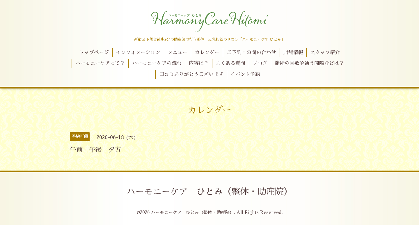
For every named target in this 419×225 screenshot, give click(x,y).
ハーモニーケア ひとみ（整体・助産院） (209, 191)
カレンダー (207, 52)
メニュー (177, 52)
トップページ (94, 52)
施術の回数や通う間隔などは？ (309, 63)
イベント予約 (245, 74)
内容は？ (199, 63)
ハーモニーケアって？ (100, 63)
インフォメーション (138, 52)
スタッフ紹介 (325, 52)
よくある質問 (230, 63)
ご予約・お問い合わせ (251, 52)
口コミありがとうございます (191, 74)
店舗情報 (293, 52)
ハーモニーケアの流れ (157, 63)
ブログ (260, 63)
